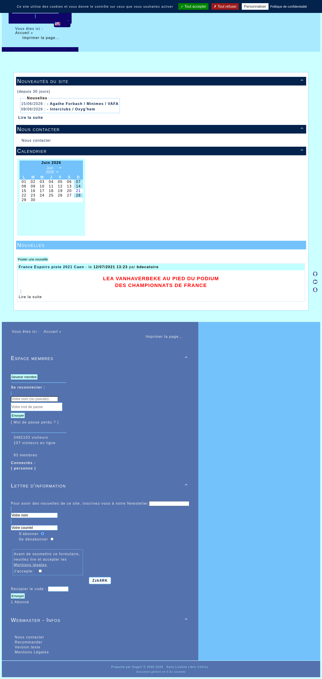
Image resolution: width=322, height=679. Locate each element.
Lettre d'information (100, 485)
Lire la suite (30, 117)
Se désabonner (33, 539)
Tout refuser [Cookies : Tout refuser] (225, 6)
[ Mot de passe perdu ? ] (35, 422)
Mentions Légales (31, 652)
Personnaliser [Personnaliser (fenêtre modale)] (255, 6)
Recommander (28, 642)
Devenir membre (24, 377)
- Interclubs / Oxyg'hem (71, 109)
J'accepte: (26, 571)
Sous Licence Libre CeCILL (188, 667)
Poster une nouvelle (33, 259)
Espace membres (100, 358)
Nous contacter (161, 129)
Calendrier (161, 151)
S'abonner (29, 534)
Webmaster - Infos (100, 620)
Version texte (26, 647)
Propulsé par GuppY (127, 667)
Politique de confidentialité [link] (288, 6)
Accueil (23, 33)
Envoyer (18, 415)
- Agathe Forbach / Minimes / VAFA (83, 104)
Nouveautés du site (161, 81)
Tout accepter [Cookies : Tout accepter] (193, 6)
